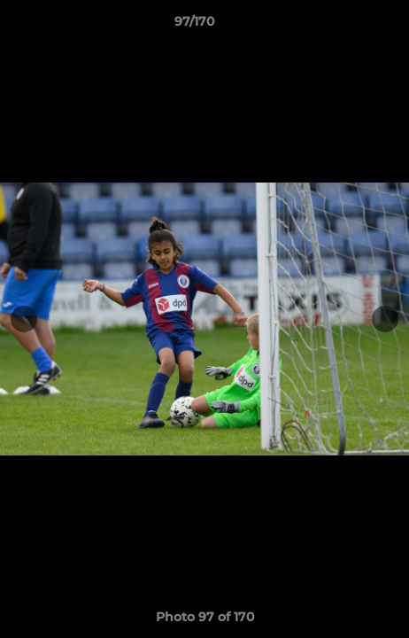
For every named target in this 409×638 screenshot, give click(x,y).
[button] (345, 26)
